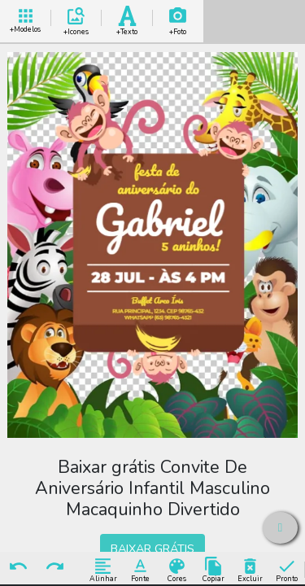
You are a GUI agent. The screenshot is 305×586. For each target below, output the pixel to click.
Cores (177, 569)
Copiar (213, 569)
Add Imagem (178, 18)
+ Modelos (25, 18)
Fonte (140, 569)
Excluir (250, 569)
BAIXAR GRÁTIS (152, 548)
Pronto (286, 569)
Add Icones (76, 18)
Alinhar (103, 569)
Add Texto (126, 18)
